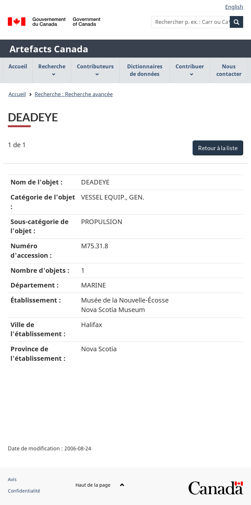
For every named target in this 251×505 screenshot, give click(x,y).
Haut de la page (100, 485)
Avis (12, 479)
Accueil (17, 94)
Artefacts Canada (48, 49)
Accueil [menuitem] (17, 66)
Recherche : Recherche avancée (74, 94)
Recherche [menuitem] (51, 69)
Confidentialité (24, 491)
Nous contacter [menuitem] (229, 70)
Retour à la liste (218, 147)
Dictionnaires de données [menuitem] (144, 70)
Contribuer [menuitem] (190, 69)
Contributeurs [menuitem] (95, 69)
